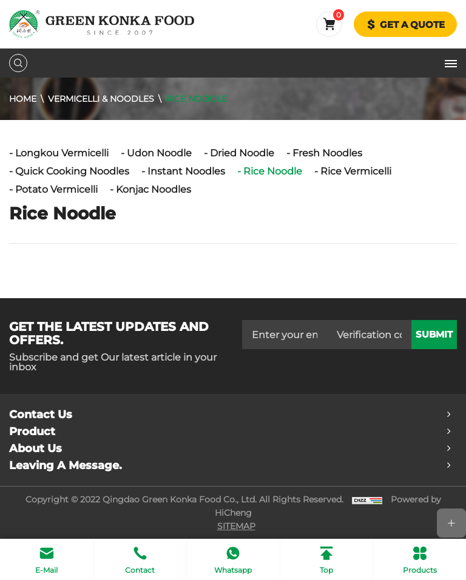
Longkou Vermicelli (62, 153)
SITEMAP (236, 526)
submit (434, 335)
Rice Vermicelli (355, 171)
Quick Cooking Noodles (72, 171)
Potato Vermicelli (56, 189)
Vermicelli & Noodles (101, 98)
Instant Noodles (186, 171)
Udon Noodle (159, 153)
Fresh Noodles (327, 153)
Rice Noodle (196, 98)
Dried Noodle (242, 153)
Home (22, 98)
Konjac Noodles (153, 189)
